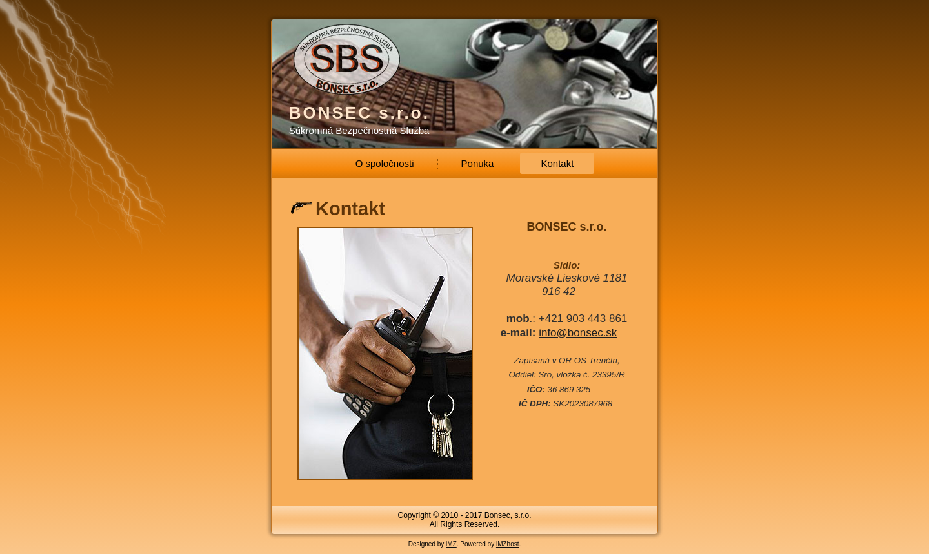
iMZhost (507, 544)
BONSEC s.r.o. (359, 112)
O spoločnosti (384, 163)
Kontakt (557, 163)
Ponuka (477, 163)
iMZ (451, 544)
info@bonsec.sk (578, 333)
